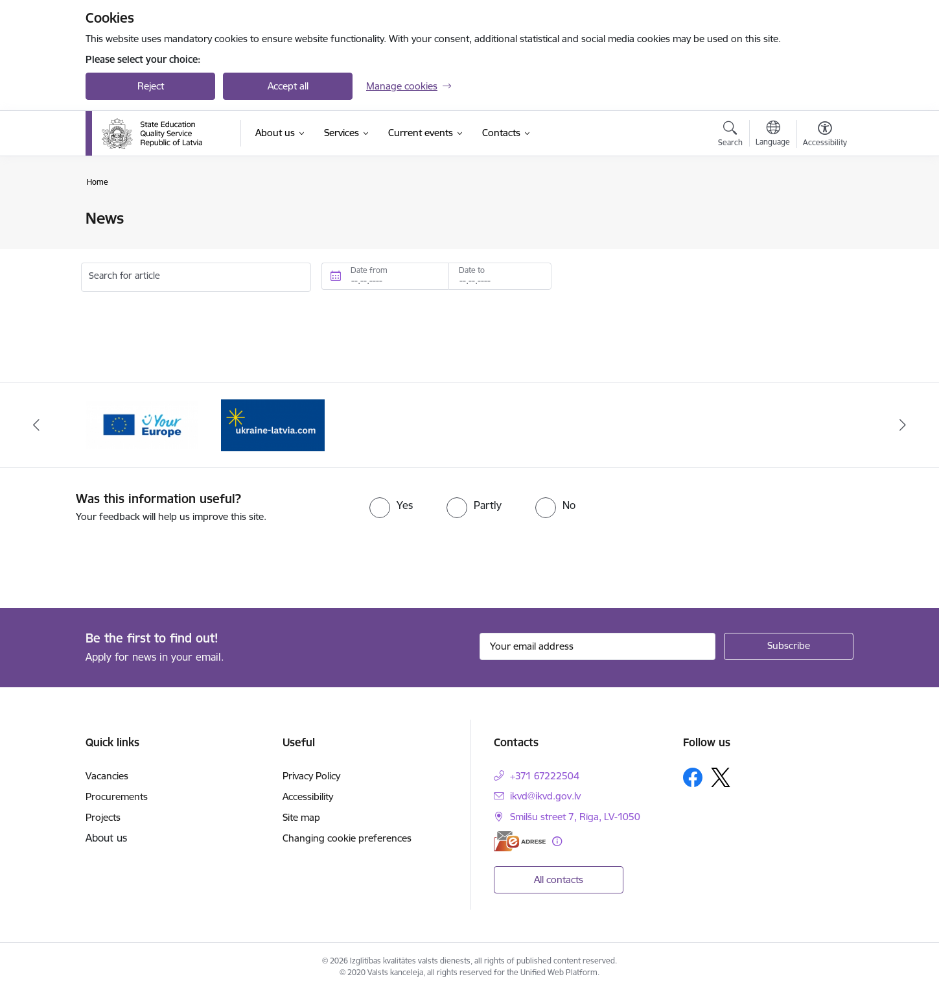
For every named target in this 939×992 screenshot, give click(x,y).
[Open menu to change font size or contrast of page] (824, 135)
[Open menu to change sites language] (772, 135)
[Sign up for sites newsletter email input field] (598, 646)
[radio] (391, 505)
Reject (150, 86)
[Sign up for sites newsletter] (788, 646)
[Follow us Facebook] (692, 777)
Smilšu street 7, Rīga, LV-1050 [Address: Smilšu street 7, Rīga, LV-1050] (575, 816)
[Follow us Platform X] (720, 777)
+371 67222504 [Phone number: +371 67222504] (544, 776)
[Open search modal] (730, 135)
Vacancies (107, 776)
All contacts (558, 879)
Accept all (288, 86)
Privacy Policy (311, 776)
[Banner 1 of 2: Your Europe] (142, 424)
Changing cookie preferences (347, 838)
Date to (472, 270)
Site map (301, 817)
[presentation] (108, 560)
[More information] (557, 841)
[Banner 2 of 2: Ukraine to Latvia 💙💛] (273, 424)
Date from (369, 270)
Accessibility (308, 796)
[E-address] (520, 841)
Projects (103, 817)
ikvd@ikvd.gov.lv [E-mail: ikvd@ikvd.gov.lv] (545, 796)
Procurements (117, 796)
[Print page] (821, 213)
